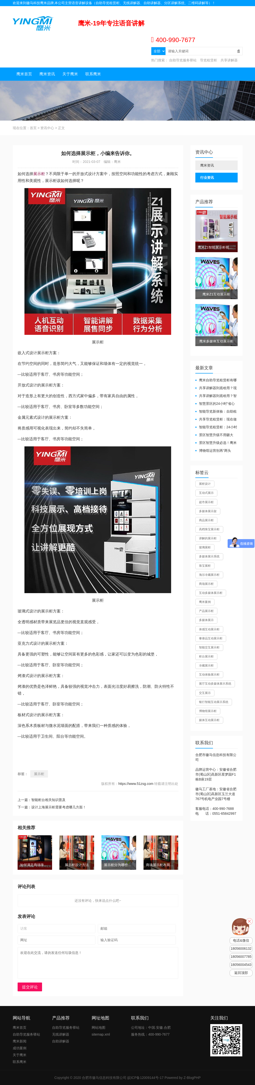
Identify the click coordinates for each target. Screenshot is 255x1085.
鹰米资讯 (47, 74)
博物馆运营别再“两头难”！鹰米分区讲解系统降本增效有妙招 (214, 451)
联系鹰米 (93, 74)
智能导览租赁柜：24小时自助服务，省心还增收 (216, 427)
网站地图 (236, 9)
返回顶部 (241, 973)
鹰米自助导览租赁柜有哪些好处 (216, 380)
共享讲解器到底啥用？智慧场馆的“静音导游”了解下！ (216, 396)
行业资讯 (207, 178)
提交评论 (30, 987)
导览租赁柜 (208, 60)
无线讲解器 (60, 1034)
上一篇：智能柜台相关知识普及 (42, 800)
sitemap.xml (101, 1034)
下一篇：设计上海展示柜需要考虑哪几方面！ (52, 807)
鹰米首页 (24, 74)
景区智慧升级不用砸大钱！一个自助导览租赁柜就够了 (215, 435)
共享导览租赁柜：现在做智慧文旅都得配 (216, 419)
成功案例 (19, 1048)
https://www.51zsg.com (135, 784)
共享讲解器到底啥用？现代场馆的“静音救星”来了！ (216, 388)
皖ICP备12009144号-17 (145, 1078)
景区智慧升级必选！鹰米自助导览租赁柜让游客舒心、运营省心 (216, 443)
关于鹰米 (70, 74)
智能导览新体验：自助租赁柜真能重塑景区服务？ (216, 411)
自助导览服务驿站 (183, 60)
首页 (33, 128)
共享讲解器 (229, 60)
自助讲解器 (60, 1041)
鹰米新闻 (19, 1041)
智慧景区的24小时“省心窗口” (215, 404)
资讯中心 (47, 128)
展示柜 (39, 174)
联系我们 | (220, 9)
